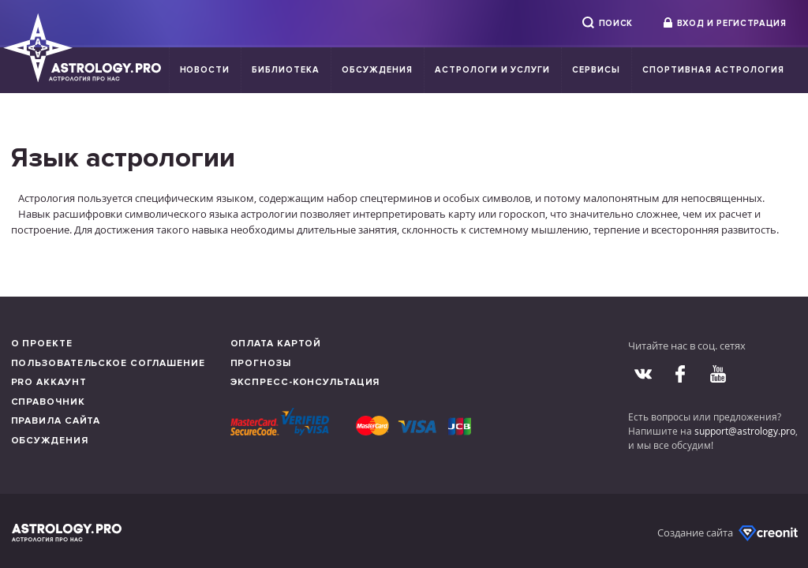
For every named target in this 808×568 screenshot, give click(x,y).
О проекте (42, 343)
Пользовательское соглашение (108, 363)
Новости (205, 70)
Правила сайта (56, 421)
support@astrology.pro (744, 430)
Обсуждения (377, 70)
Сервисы (596, 70)
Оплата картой (276, 343)
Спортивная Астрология (713, 70)
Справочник (48, 402)
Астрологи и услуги (493, 70)
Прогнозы (260, 363)
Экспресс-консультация (305, 382)
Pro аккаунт (49, 382)
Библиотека (286, 70)
